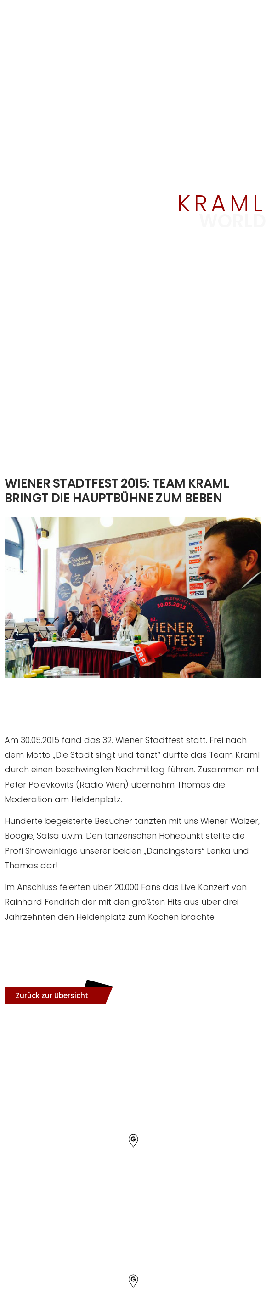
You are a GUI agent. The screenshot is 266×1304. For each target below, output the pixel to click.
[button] (52, 995)
